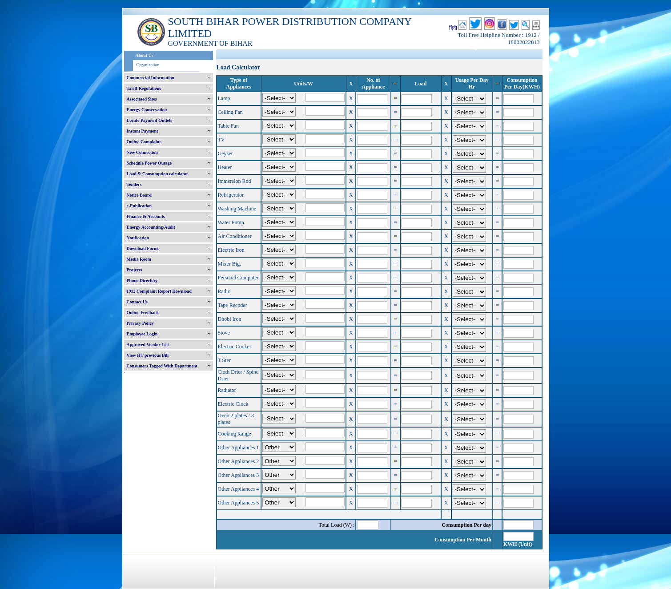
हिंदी (453, 28)
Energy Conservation (147, 109)
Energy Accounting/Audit (151, 227)
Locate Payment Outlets (150, 120)
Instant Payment (142, 131)
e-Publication (139, 205)
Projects (134, 269)
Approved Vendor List (148, 344)
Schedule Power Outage (149, 163)
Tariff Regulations (144, 88)
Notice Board (139, 195)
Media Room (139, 259)
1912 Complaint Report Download (159, 291)
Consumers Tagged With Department (162, 365)
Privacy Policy (140, 323)
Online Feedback (143, 312)
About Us (144, 55)
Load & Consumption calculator (158, 173)
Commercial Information (150, 77)
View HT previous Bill (148, 355)
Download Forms (143, 248)
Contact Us (137, 301)
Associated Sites (142, 99)
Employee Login (142, 333)
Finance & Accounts (146, 216)
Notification (138, 237)
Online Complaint (144, 141)
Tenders (134, 184)
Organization (148, 64)
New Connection (142, 152)
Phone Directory (142, 280)
